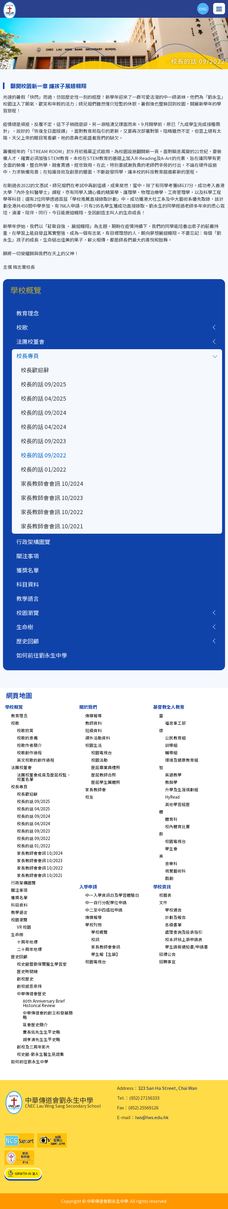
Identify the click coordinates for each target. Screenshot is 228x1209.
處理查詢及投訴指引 (183, 932)
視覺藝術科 (175, 871)
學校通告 (173, 910)
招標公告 (167, 954)
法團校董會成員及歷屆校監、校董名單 (44, 777)
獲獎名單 (27, 570)
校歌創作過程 (29, 752)
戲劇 (169, 878)
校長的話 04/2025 (43, 398)
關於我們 (88, 707)
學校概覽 (14, 707)
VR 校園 (24, 927)
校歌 (22, 327)
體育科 (171, 819)
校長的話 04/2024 (43, 426)
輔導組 (171, 752)
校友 (89, 797)
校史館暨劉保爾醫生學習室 (42, 964)
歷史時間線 (27, 971)
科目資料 (27, 584)
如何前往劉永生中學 (41, 655)
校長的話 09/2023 (43, 441)
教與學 (171, 782)
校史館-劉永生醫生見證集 (40, 1054)
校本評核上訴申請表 (183, 939)
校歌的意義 (27, 738)
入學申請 (88, 886)
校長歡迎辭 (35, 370)
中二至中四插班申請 (104, 910)
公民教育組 (175, 738)
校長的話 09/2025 (43, 384)
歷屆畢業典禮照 (105, 767)
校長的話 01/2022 (43, 469)
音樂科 (171, 863)
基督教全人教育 (168, 707)
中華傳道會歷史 (31, 993)
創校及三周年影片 (33, 1047)
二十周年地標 (29, 949)
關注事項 (27, 556)
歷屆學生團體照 (105, 782)
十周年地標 (27, 942)
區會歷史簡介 (35, 1024)
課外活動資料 (97, 738)
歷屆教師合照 (103, 775)
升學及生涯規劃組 (181, 789)
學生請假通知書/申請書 (186, 947)
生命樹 (24, 627)
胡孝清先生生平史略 (41, 1039)
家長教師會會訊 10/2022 (52, 512)
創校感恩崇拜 (29, 986)
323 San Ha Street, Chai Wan (167, 1088)
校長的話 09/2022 (43, 455)
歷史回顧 (27, 641)
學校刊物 (93, 925)
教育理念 (27, 313)
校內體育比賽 (177, 826)
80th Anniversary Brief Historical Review (44, 1003)
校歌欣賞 (25, 730)
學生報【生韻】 (105, 954)
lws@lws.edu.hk (152, 1117)
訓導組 (171, 745)
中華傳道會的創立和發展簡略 (48, 1015)
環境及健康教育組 (181, 760)
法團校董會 (30, 341)
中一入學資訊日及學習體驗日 (112, 895)
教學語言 (27, 598)
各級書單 (173, 925)
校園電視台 (101, 752)
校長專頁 (27, 356)
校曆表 (165, 895)
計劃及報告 (175, 917)
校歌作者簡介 (29, 745)
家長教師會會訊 (105, 947)
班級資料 (93, 730)
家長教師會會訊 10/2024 (52, 483)
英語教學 (173, 775)
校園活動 (99, 760)
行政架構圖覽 (33, 542)
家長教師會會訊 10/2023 (52, 497)
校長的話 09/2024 (43, 412)
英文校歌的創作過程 (35, 760)
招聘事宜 (167, 961)
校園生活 (93, 745)
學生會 (171, 849)
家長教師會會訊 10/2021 (52, 526)
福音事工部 (175, 723)
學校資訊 (162, 886)
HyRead (172, 797)
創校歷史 (25, 979)
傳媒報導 (93, 715)
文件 (163, 902)
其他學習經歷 (177, 804)
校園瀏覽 (27, 612)
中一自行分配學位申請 (106, 902)
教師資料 (93, 723)
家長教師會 (95, 789)
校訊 (95, 939)
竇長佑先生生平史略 (41, 1032)
